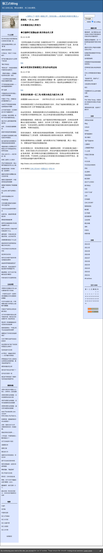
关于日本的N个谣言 (7, 441)
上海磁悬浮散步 (89, 147)
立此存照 (87, 220)
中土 (86, 158)
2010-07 (87, 258)
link (22, 63)
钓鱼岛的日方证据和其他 (8, 277)
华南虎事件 (88, 175)
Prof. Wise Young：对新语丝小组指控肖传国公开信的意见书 (93, 102)
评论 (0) (52, 168)
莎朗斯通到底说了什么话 (8, 240)
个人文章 (87, 151)
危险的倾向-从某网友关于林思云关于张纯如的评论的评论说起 (9, 148)
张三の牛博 (4, 530)
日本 (86, 196)
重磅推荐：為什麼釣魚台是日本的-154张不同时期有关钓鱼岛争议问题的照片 (93, 34)
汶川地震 (87, 213)
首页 (37, 16)
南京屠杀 (87, 178)
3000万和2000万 (6, 50)
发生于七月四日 (89, 182)
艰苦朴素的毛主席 (6, 366)
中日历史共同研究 (90, 165)
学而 (86, 189)
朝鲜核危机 (88, 206)
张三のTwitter (5, 516)
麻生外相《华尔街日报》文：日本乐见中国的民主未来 (8, 493)
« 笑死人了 (30, 16)
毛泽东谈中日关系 (6, 350)
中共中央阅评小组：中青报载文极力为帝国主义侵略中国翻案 (8, 303)
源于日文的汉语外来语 (8, 460)
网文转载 (87, 223)
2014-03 (87, 244)
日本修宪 (87, 199)
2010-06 (87, 261)
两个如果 (4, 90)
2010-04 (87, 265)
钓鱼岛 (87, 230)
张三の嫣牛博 (5, 523)
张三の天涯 (4, 519)
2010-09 (87, 251)
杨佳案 (87, 209)
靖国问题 (87, 233)
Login (3, 506)
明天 (86, 87)
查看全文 (44, 168)
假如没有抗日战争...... (7, 432)
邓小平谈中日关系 (6, 473)
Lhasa (86, 130)
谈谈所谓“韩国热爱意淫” (8, 263)
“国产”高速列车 (89, 141)
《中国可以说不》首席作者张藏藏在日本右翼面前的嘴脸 (8, 296)
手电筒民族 (4, 199)
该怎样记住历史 (6, 254)
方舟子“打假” (88, 192)
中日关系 (87, 161)
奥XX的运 (88, 185)
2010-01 (87, 275)
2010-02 (87, 271)
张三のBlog (10, 3)
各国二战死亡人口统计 (8, 159)
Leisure (87, 127)
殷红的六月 (4, 451)
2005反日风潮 (89, 120)
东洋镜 (3, 509)
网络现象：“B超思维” (7, 469)
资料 (86, 226)
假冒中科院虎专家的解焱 (8, 132)
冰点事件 (87, 172)
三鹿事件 (87, 144)
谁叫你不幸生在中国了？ (8, 370)
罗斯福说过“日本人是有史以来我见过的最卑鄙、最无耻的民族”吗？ (9, 361)
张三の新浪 (4, 526)
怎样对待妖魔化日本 (7, 196)
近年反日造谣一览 (6, 373)
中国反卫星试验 (89, 154)
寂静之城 (4, 448)
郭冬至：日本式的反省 (8, 476)
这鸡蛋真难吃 (89, 58)
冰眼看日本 (4, 445)
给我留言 (9, 536)
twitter (86, 96)
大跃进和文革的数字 (91, 84)
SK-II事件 (87, 137)
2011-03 (87, 247)
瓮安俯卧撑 (88, 216)
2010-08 (87, 254)
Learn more (88, 551)
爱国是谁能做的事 (6, 219)
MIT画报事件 (88, 134)
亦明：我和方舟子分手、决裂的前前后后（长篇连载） (8, 427)
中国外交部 (4, 512)
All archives (88, 278)
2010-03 (87, 268)
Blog (86, 123)
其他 (86, 168)
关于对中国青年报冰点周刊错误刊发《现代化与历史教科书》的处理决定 (8, 317)
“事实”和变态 (5, 64)
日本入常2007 (89, 202)
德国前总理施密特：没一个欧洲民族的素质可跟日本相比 (93, 42)
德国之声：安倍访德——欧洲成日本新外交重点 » (60, 16)
